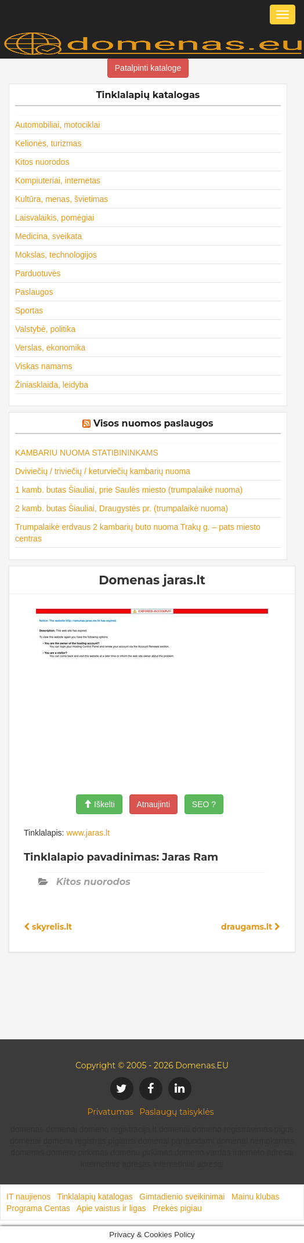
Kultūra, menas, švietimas (61, 199)
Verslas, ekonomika (50, 347)
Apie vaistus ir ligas (111, 1208)
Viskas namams (44, 366)
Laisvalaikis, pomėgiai (54, 217)
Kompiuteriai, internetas (57, 180)
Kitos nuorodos (42, 162)
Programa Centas (38, 1208)
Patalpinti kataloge (148, 68)
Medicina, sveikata (48, 236)
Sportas (29, 310)
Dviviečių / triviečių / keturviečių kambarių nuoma (102, 471)
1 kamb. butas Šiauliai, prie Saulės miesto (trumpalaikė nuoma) (129, 489)
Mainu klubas (255, 1196)
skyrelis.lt (48, 927)
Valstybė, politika (45, 329)
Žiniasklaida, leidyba (51, 384)
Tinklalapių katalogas (94, 1196)
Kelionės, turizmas (48, 143)
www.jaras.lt (88, 832)
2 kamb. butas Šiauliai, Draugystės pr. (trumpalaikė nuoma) (121, 508)
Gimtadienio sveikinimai (182, 1196)
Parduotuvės (38, 273)
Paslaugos (34, 292)
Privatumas (111, 1112)
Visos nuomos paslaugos (153, 423)
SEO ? (204, 804)
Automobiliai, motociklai (57, 124)
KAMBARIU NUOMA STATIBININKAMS (86, 452)
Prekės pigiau (177, 1208)
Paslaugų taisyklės (176, 1112)
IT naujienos (28, 1196)
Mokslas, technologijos (56, 254)
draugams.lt (250, 927)
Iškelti (99, 804)
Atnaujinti (154, 804)
